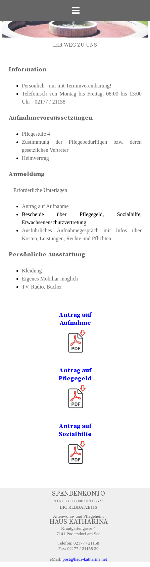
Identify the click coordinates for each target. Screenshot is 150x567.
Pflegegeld (75, 378)
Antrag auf (75, 315)
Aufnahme (75, 323)
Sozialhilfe (75, 434)
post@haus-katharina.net (84, 559)
